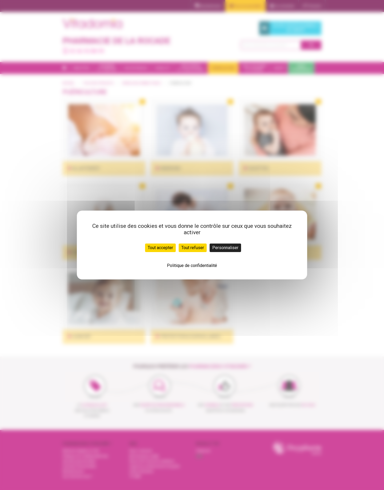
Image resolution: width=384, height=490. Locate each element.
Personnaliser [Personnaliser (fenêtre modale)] (225, 247)
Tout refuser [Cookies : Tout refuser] (192, 247)
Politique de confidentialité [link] (192, 265)
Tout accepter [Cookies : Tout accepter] (160, 247)
